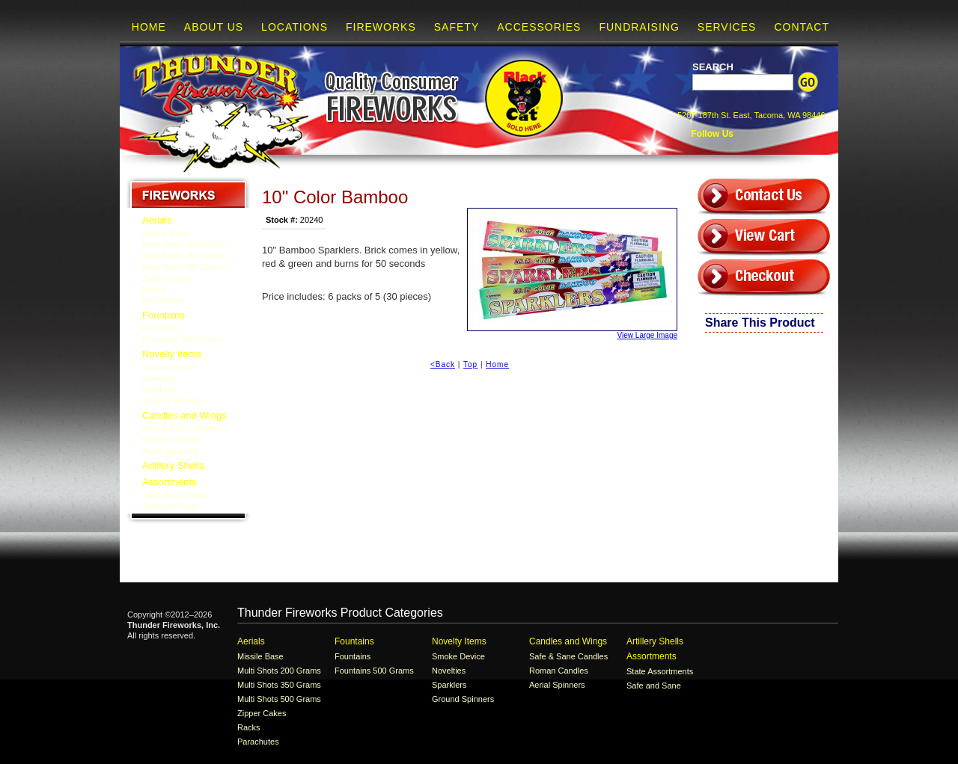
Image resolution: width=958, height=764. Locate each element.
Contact (801, 27)
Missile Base (165, 233)
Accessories (539, 27)
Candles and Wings (184, 415)
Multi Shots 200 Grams (184, 244)
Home (149, 27)
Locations (294, 27)
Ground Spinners (173, 400)
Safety (456, 27)
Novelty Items (171, 354)
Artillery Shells (173, 465)
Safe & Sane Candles (181, 428)
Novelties (159, 378)
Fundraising (639, 27)
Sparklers (159, 389)
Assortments (169, 481)
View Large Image (572, 273)
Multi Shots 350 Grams (184, 255)
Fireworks (381, 27)
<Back (442, 364)
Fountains (163, 315)
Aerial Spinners (170, 450)
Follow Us (711, 134)
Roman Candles (171, 439)
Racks (153, 289)
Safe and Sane (169, 506)
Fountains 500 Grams (182, 339)
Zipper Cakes (166, 278)
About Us (213, 27)
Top (470, 364)
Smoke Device (168, 367)
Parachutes (163, 300)
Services (727, 27)
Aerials (157, 220)
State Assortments (175, 494)
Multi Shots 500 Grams (184, 266)
